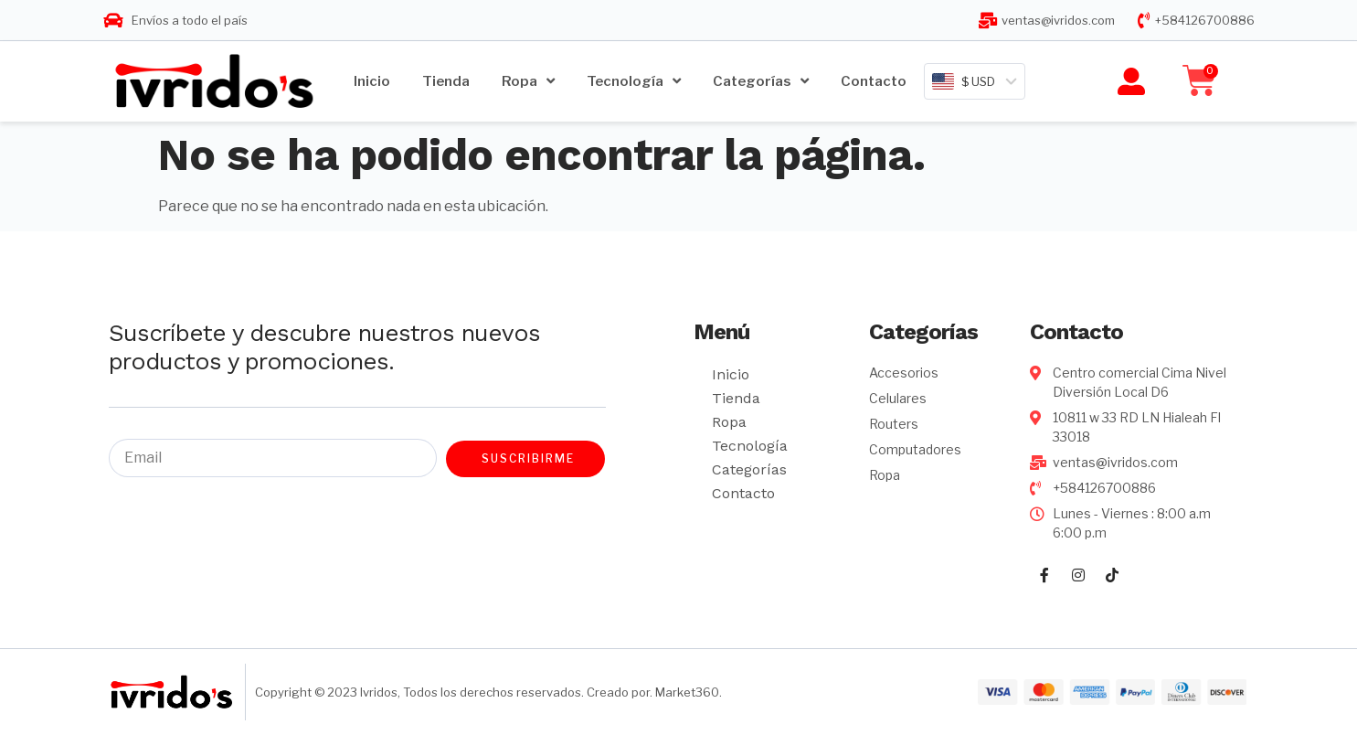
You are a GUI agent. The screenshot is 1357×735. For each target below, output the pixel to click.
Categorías (761, 81)
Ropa (528, 81)
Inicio (372, 81)
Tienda (446, 81)
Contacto (873, 81)
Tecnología (634, 81)
